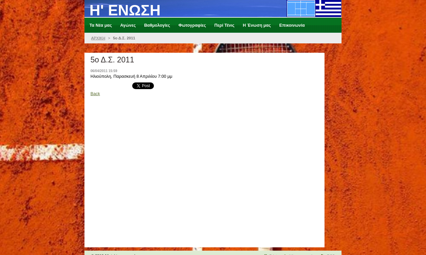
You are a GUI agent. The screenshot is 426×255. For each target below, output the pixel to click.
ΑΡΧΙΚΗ (98, 38)
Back (95, 93)
